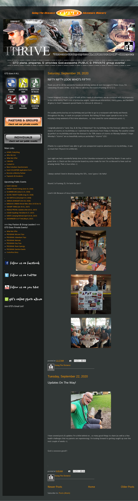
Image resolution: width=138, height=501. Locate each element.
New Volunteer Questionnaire (17, 167)
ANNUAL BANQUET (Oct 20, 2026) (18, 201)
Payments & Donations (15, 176)
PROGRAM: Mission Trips (15, 234)
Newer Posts (55, 487)
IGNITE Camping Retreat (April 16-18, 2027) (22, 216)
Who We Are (11, 155)
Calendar (10, 161)
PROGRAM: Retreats (14, 240)
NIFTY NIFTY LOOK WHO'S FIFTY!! (69, 79)
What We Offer (12, 158)
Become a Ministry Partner (16, 173)
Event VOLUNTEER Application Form (19, 170)
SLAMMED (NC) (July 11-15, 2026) (18, 192)
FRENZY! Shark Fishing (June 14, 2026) (20, 189)
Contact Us (10, 164)
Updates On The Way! (62, 382)
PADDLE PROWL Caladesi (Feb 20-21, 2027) (22, 210)
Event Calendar (12, 186)
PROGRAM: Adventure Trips (16, 237)
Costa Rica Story (12, 252)
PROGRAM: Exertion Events (16, 249)
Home (91, 487)
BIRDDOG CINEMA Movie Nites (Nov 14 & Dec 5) (24, 204)
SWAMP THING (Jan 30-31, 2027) (18, 207)
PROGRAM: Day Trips (14, 243)
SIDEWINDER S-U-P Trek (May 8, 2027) (20, 219)
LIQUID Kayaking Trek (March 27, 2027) (20, 213)
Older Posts (127, 487)
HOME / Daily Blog (13, 152)
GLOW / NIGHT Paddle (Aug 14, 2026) (20, 195)
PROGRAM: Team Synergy (16, 246)
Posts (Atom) (64, 493)
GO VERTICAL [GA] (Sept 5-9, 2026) (19, 198)
